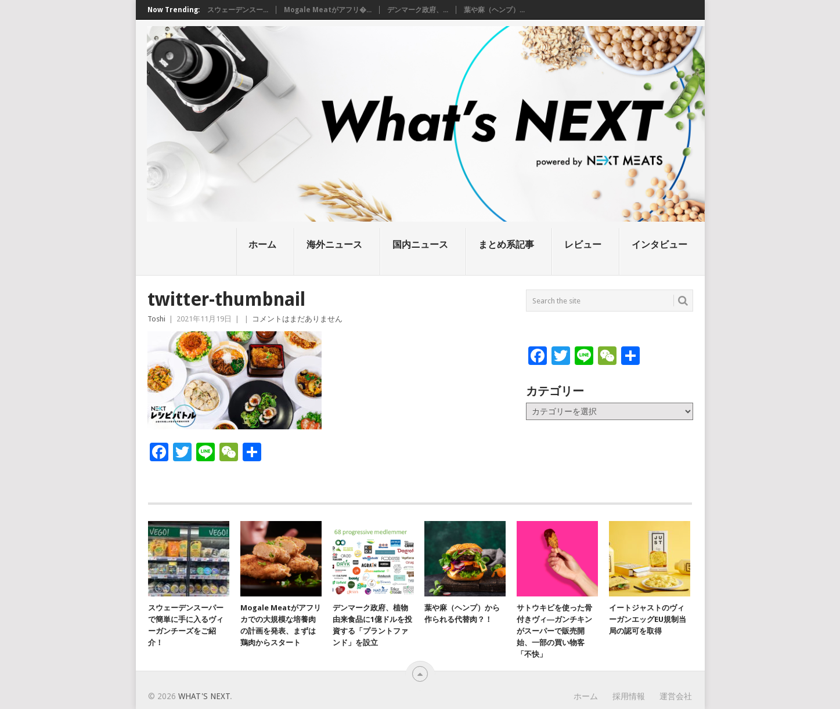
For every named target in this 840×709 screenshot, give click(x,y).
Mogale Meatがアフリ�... (328, 10)
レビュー (582, 244)
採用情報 (628, 696)
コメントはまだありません (297, 318)
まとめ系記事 (506, 244)
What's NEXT (204, 696)
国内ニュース (420, 244)
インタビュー (659, 244)
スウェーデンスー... (237, 10)
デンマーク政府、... (417, 10)
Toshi (156, 318)
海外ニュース (334, 244)
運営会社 (675, 696)
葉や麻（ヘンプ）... (494, 10)
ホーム (262, 244)
